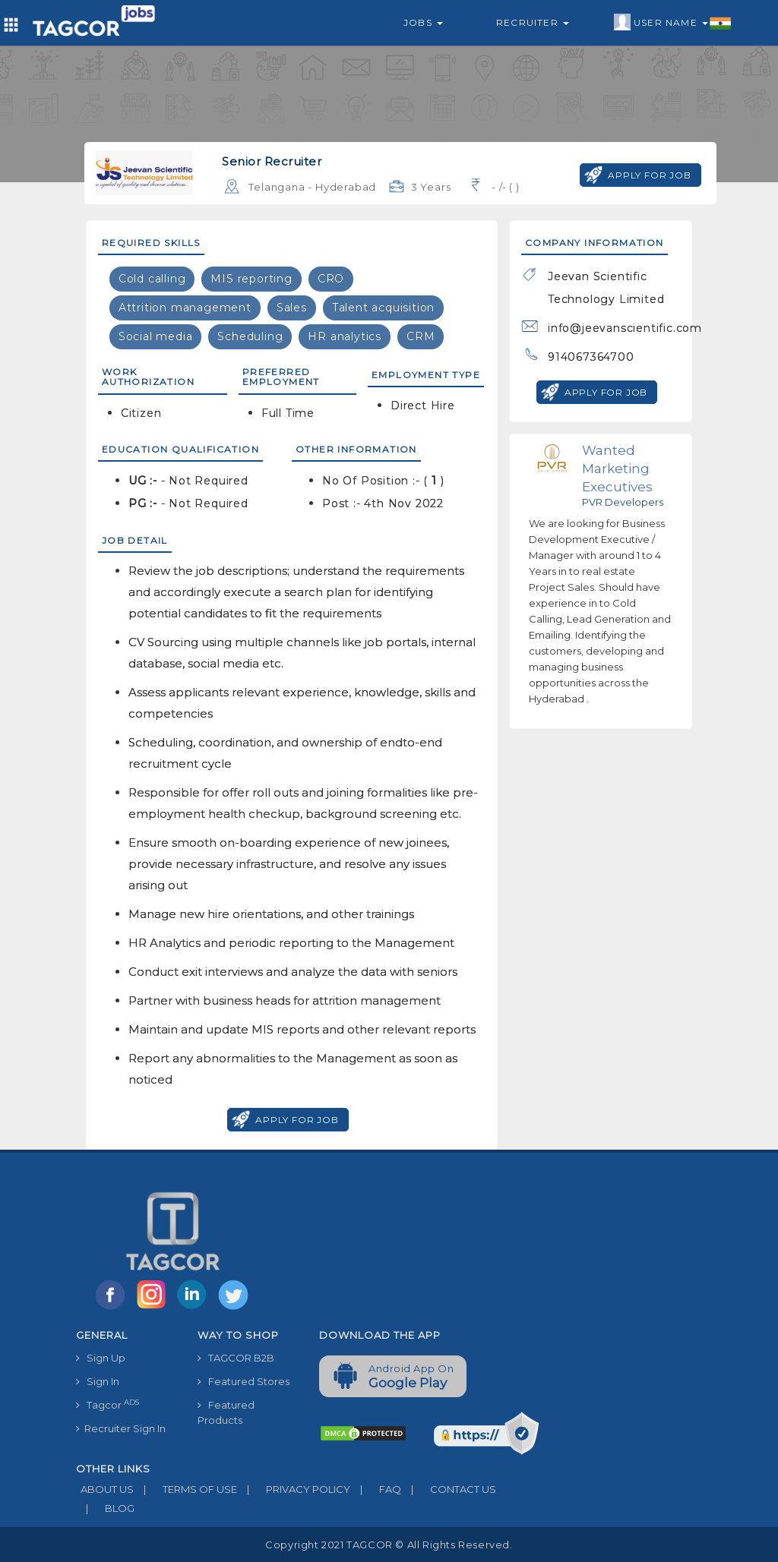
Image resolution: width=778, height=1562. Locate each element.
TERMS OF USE (185, 1489)
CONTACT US (448, 1489)
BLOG (105, 1508)
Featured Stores (243, 1381)
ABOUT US (105, 1489)
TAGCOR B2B (236, 1358)
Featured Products (226, 1412)
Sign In (97, 1381)
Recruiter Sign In (121, 1428)
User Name (673, 22)
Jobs (423, 22)
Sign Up (100, 1358)
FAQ (375, 1489)
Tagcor (107, 1404)
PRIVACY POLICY (293, 1489)
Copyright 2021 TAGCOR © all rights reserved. (388, 1544)
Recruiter (532, 22)
